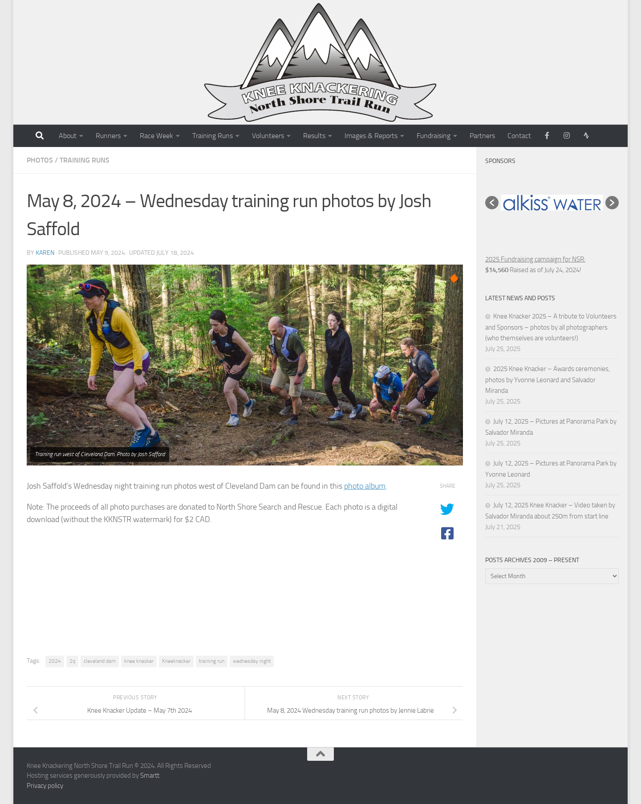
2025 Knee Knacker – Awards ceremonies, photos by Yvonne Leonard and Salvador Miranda (547, 380)
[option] (552, 203)
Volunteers (268, 135)
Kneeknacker (176, 661)
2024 (55, 661)
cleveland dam (100, 661)
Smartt (149, 775)
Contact (519, 135)
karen (45, 253)
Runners (108, 135)
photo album (364, 486)
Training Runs (212, 135)
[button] (492, 202)
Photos (40, 160)
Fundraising (433, 135)
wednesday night (252, 661)
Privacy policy (45, 786)
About (68, 135)
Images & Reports (371, 135)
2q (72, 661)
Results (314, 135)
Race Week (156, 135)
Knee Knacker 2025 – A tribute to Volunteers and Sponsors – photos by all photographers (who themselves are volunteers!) (551, 327)
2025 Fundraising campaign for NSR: (535, 259)
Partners (482, 135)
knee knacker (139, 661)
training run (211, 661)
